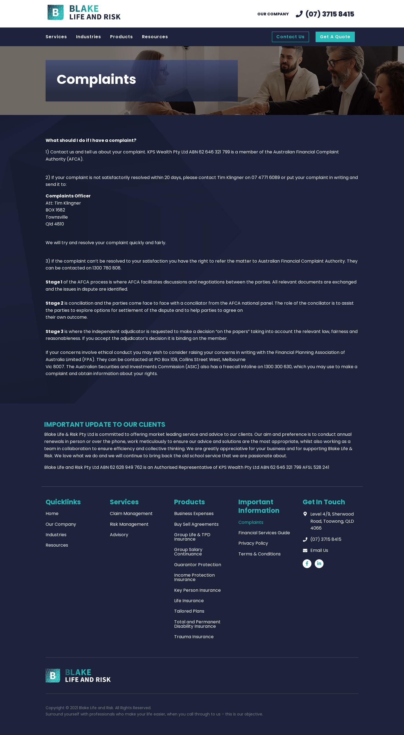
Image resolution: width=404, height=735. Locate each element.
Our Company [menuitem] (273, 14)
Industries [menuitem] (88, 37)
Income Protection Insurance (194, 577)
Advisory (119, 535)
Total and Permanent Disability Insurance (197, 624)
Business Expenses (194, 513)
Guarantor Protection (197, 564)
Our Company (61, 524)
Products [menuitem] (121, 37)
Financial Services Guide (264, 533)
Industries (56, 535)
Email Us (319, 550)
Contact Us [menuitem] (290, 37)
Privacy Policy (253, 543)
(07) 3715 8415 (325, 539)
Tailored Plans (189, 611)
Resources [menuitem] (155, 37)
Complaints (250, 522)
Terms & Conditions (259, 554)
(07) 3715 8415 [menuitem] (329, 14)
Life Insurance (189, 601)
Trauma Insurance (194, 637)
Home (52, 513)
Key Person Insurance (197, 590)
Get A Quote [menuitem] (335, 37)
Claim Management (131, 513)
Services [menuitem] (56, 37)
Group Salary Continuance (188, 551)
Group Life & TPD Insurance (192, 537)
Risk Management (129, 524)
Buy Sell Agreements (196, 524)
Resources (57, 545)
